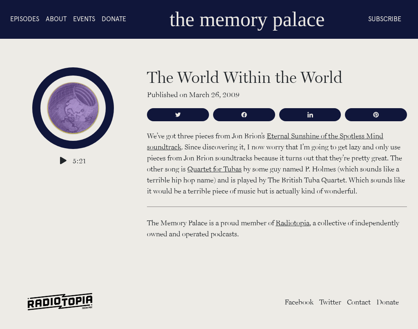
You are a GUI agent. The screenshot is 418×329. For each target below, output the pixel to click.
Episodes (24, 19)
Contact (359, 301)
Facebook (299, 301)
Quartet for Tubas (214, 168)
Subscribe (384, 19)
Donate (114, 19)
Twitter (330, 301)
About (56, 19)
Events (84, 19)
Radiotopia (292, 222)
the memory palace (247, 19)
